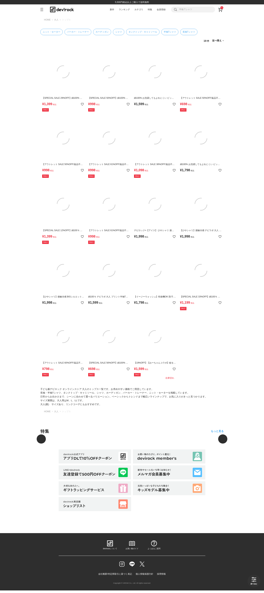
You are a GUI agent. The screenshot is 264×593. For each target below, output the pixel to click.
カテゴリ (138, 9)
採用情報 (161, 574)
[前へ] (41, 439)
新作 (112, 9)
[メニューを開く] (43, 9)
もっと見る (217, 431)
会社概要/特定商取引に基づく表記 (115, 574)
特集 (150, 9)
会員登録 (161, 9)
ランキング (124, 9)
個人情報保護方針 (144, 574)
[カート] (220, 9)
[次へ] (222, 439)
